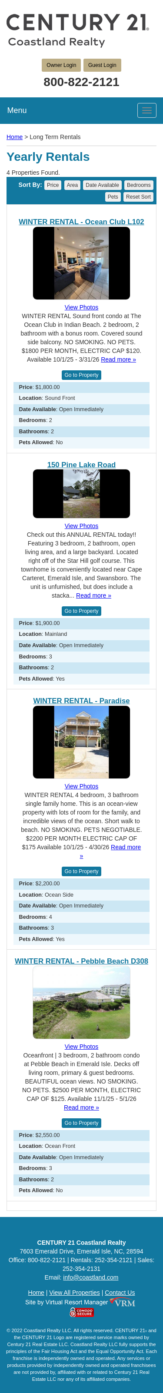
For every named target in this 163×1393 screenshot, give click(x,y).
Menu (17, 110)
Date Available (102, 185)
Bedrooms (139, 185)
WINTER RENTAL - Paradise (81, 701)
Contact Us (120, 1292)
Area (72, 185)
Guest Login (102, 65)
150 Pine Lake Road (81, 465)
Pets (113, 197)
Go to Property (81, 375)
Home (15, 136)
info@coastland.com (90, 1277)
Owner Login (61, 65)
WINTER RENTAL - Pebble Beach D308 (81, 961)
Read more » (118, 359)
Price (53, 185)
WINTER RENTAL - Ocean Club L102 (81, 222)
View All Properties (74, 1292)
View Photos (82, 307)
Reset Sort (138, 197)
